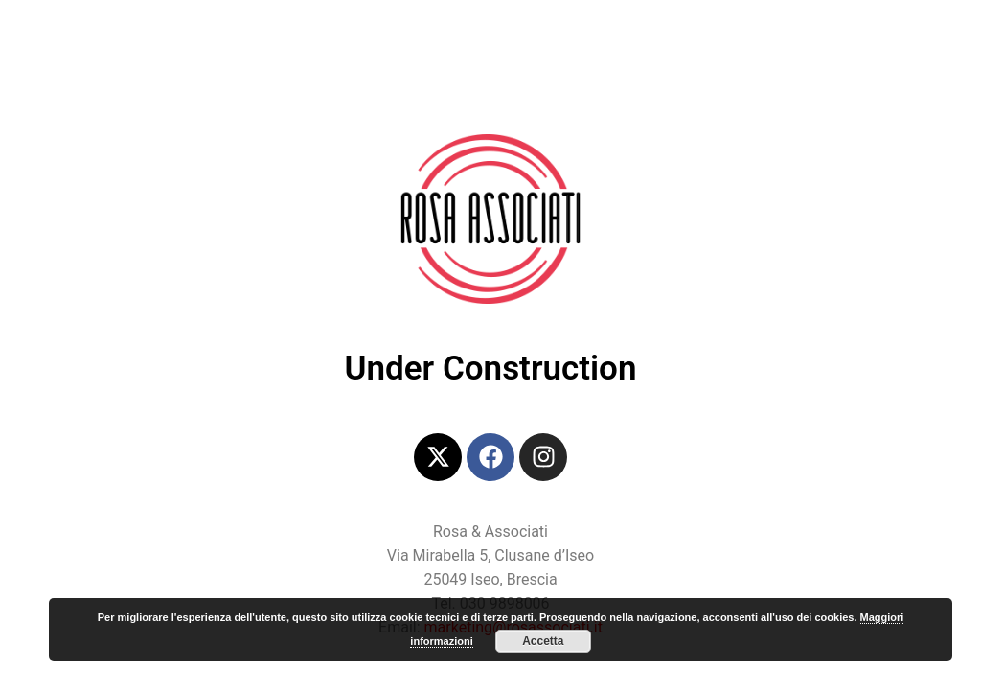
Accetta (542, 641)
